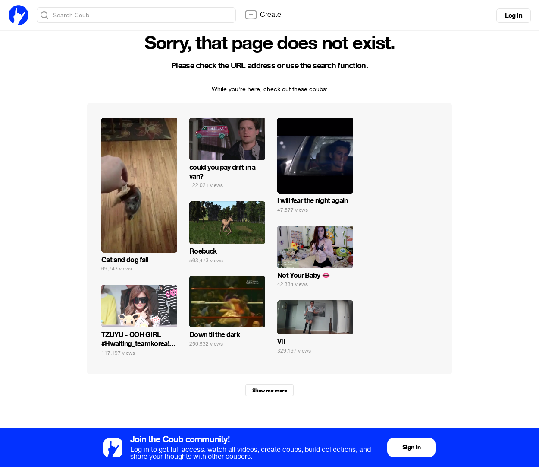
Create (262, 15)
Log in (513, 15)
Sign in (411, 447)
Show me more (269, 390)
